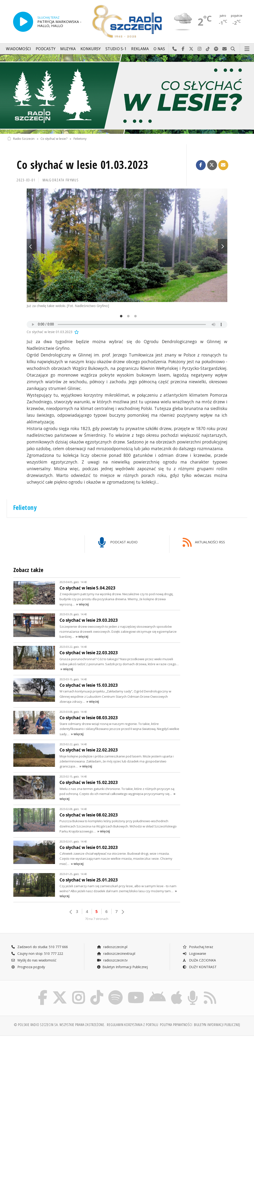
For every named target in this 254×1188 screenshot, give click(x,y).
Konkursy (90, 48)
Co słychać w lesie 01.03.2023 (82, 164)
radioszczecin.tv (112, 960)
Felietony (80, 139)
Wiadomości (18, 48)
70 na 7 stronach (96, 919)
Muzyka (68, 48)
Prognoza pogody (28, 967)
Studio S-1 (116, 48)
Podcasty (45, 48)
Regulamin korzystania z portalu (132, 1024)
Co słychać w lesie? (53, 139)
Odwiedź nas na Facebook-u (183, 48)
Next (222, 246)
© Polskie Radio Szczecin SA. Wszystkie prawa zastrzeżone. (59, 1024)
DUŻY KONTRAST (199, 967)
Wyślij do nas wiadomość (224, 48)
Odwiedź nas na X (191, 48)
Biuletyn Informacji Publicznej (122, 967)
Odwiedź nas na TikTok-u (208, 48)
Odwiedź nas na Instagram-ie (199, 48)
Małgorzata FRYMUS (61, 180)
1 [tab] (120, 316)
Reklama (140, 48)
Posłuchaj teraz (197, 947)
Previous (31, 246)
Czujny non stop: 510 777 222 (37, 953)
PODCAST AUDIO (118, 542)
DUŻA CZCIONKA (199, 960)
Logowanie (194, 953)
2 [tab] (127, 316)
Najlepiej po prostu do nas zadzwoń (174, 48)
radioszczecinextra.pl (116, 953)
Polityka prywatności (176, 1024)
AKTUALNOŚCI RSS (204, 542)
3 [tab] (134, 316)
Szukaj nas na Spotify (216, 48)
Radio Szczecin (20, 139)
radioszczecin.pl (112, 947)
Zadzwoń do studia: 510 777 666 (39, 947)
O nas (159, 48)
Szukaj (233, 48)
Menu (247, 48)
